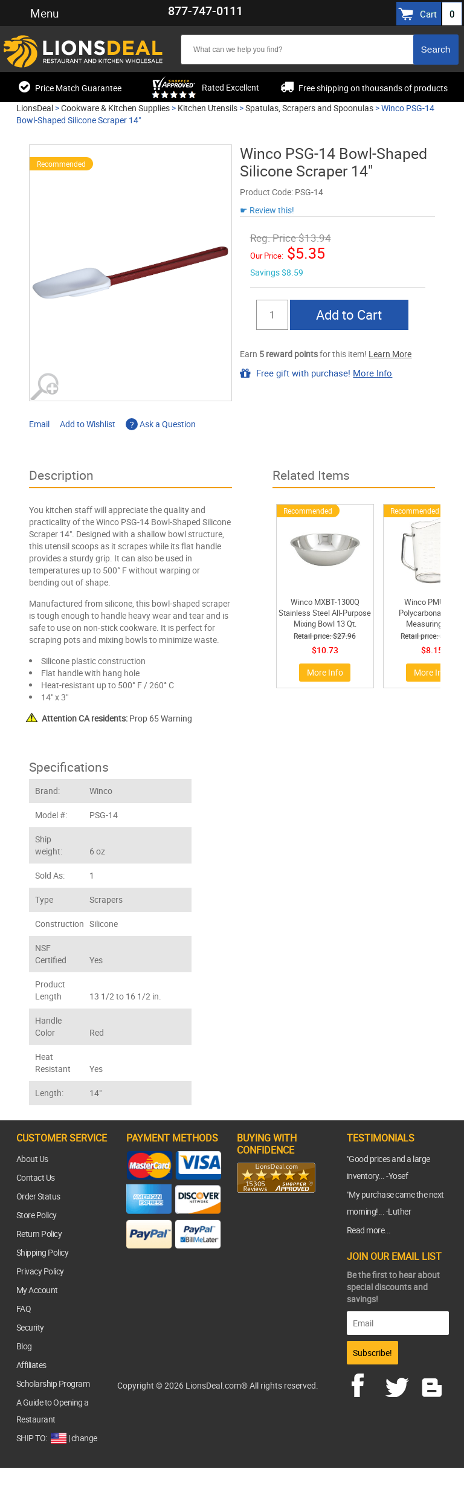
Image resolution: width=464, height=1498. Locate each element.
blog (432, 1383)
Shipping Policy (42, 1252)
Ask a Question (161, 424)
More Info (372, 373)
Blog (24, 1346)
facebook (366, 1383)
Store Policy (36, 1215)
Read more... (369, 1230)
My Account (37, 1290)
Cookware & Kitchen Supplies (115, 108)
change (84, 1438)
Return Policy (39, 1233)
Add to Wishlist (87, 424)
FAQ (23, 1308)
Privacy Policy (40, 1271)
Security (30, 1327)
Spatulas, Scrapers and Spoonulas (309, 108)
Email (39, 424)
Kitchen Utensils (207, 108)
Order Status (38, 1196)
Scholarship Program (53, 1383)
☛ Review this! (267, 210)
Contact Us (35, 1177)
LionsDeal (34, 108)
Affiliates (31, 1364)
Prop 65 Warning (117, 718)
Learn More (390, 354)
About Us (32, 1158)
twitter (399, 1383)
